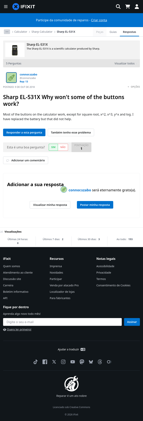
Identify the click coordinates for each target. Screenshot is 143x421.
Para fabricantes (60, 298)
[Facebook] (44, 361)
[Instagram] (63, 361)
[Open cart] (127, 6)
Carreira (8, 285)
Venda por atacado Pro (64, 285)
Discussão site (12, 279)
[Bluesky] (90, 362)
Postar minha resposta (95, 205)
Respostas (129, 32)
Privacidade (103, 272)
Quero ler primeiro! (17, 329)
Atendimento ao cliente (18, 272)
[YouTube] (72, 361)
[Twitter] (53, 361)
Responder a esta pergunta (24, 132)
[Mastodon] (81, 361)
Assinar (132, 322)
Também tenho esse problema (71, 132)
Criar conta (99, 20)
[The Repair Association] (108, 361)
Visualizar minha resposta (50, 205)
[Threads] (99, 361)
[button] (5, 6)
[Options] (7, 31)
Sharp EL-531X (66, 31)
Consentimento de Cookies (113, 285)
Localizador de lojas (62, 292)
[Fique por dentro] (62, 322)
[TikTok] (35, 361)
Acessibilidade (105, 266)
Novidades (56, 272)
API (5, 298)
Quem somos (11, 266)
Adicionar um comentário (25, 160)
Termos (101, 279)
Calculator (20, 31)
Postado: (19, 87)
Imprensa (56, 266)
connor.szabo (80, 190)
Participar (56, 279)
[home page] (23, 6)
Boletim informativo (15, 292)
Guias (113, 32)
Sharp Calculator (42, 31)
